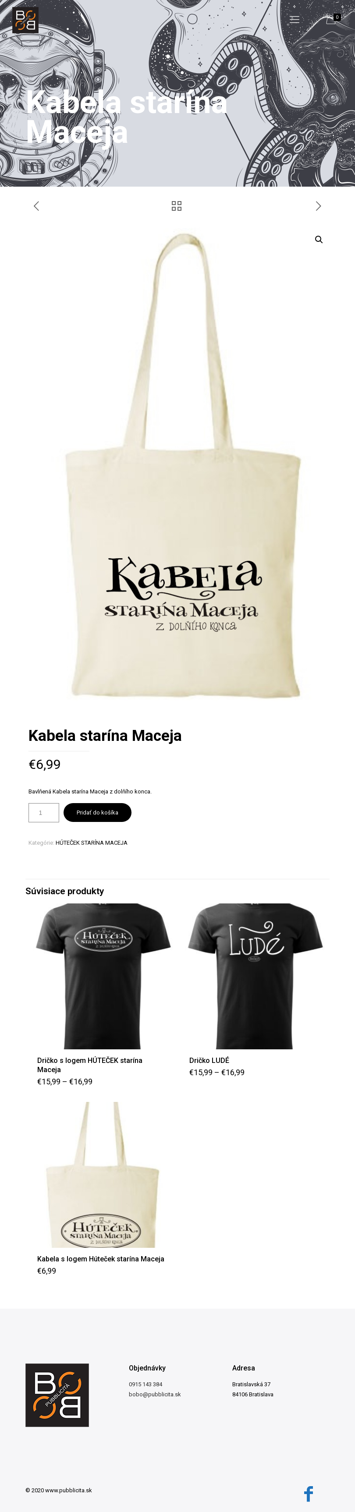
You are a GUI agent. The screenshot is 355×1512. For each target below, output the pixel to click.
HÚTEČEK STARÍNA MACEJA (92, 842)
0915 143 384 (145, 1384)
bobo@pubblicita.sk (155, 1394)
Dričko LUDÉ (209, 1060)
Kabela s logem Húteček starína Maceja (100, 1259)
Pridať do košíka (97, 812)
